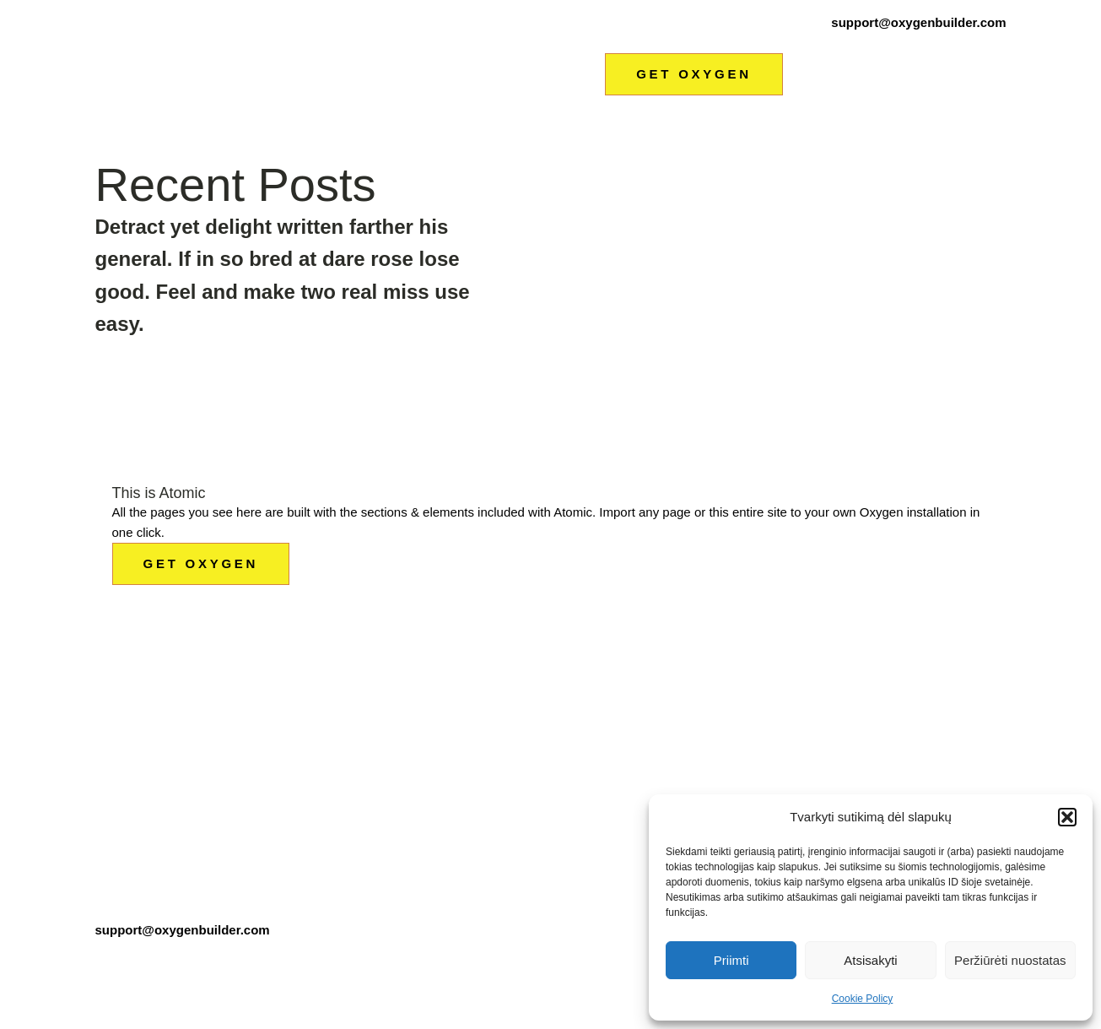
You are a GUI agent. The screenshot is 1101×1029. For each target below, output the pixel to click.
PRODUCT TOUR (565, 770)
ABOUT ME (397, 704)
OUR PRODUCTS (566, 737)
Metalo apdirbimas (804, 42)
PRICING (696, 670)
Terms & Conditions (159, 961)
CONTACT (700, 770)
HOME (382, 670)
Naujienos (925, 42)
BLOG (381, 837)
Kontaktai (980, 42)
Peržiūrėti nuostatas (1010, 960)
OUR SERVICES (563, 804)
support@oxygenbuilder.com (918, 22)
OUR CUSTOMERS (420, 770)
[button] (1067, 817)
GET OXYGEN (694, 74)
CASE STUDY (404, 804)
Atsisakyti (870, 960)
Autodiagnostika (650, 42)
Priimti (731, 960)
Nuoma (876, 42)
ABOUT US (396, 737)
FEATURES (703, 704)
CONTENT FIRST (565, 670)
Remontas (724, 42)
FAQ (682, 737)
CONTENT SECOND (574, 704)
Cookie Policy (862, 999)
